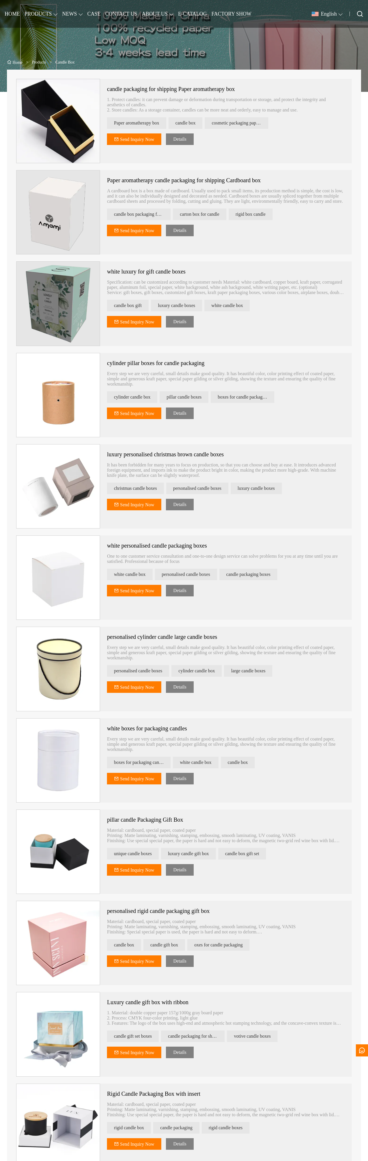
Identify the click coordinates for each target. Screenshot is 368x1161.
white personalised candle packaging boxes (163, 545)
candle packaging (182, 1127)
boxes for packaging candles (146, 762)
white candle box (233, 305)
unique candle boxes (139, 853)
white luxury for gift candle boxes (152, 271)
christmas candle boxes (141, 488)
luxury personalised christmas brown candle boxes (171, 454)
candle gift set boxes (139, 1036)
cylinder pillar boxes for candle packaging (161, 363)
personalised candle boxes (203, 488)
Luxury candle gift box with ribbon (154, 1002)
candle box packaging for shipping (148, 214)
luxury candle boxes (182, 305)
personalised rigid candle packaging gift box (164, 911)
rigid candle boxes (231, 1127)
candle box (191, 122)
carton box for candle (205, 214)
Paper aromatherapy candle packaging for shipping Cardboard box (190, 180)
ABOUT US (155, 14)
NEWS (69, 14)
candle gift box (170, 944)
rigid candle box (135, 1127)
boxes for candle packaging (249, 397)
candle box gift (134, 305)
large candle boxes (254, 670)
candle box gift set (248, 853)
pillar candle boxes (190, 397)
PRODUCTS (38, 14)
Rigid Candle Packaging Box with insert (159, 1094)
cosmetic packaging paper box (246, 122)
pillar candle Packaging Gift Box (151, 819)
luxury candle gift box (194, 853)
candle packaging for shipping (202, 1036)
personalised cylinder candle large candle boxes (168, 637)
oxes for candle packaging (224, 944)
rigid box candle (256, 214)
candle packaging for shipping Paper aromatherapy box (177, 89)
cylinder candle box (138, 397)
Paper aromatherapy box (142, 122)
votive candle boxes (258, 1036)
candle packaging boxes (254, 574)
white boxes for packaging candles (153, 728)
